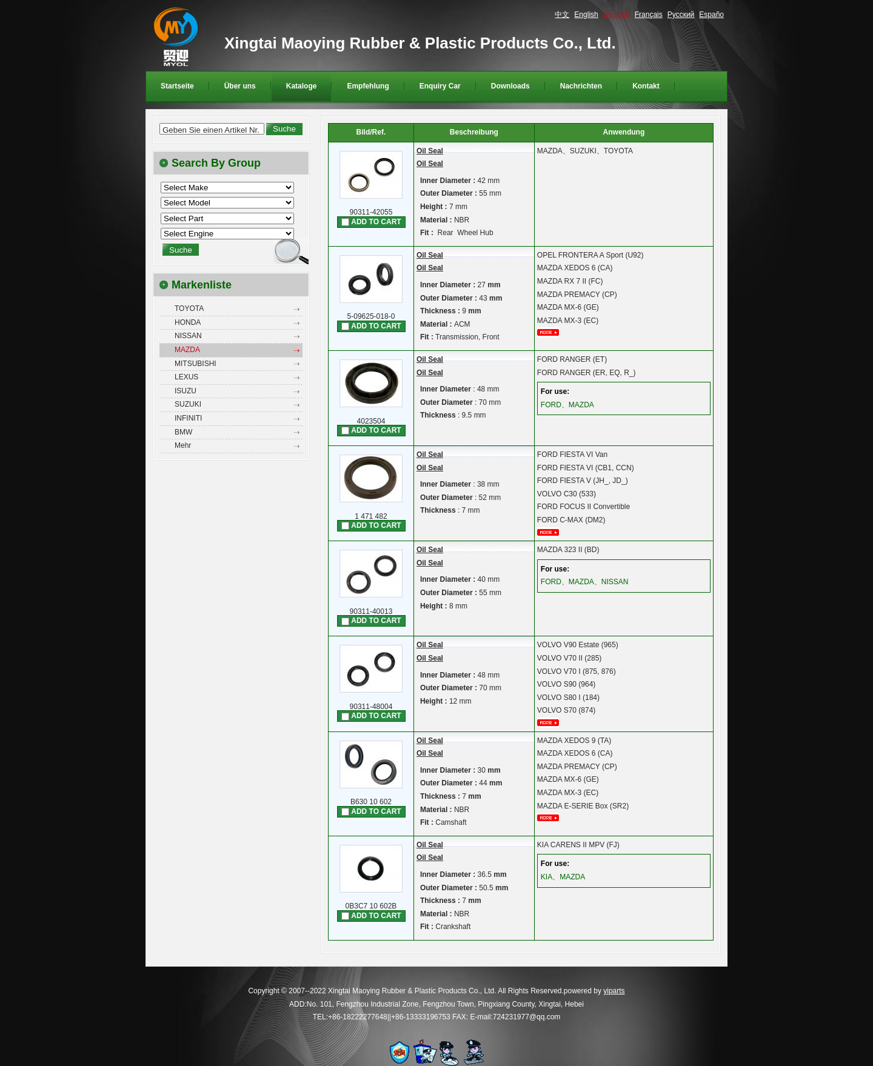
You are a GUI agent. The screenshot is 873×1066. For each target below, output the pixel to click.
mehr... (552, 332)
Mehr (183, 445)
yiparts (613, 991)
